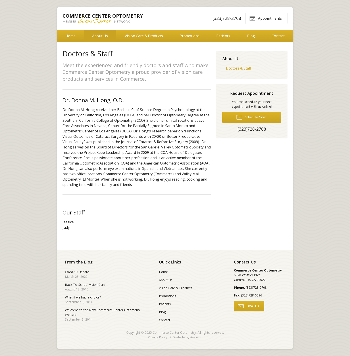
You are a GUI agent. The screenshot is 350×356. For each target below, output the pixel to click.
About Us (100, 35)
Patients (223, 35)
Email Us (248, 306)
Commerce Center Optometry (174, 332)
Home (70, 35)
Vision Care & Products (144, 35)
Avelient (196, 337)
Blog (251, 35)
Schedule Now (251, 117)
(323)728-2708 (226, 18)
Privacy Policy (157, 337)
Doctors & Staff (238, 68)
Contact (278, 35)
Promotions (190, 35)
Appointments (265, 18)
